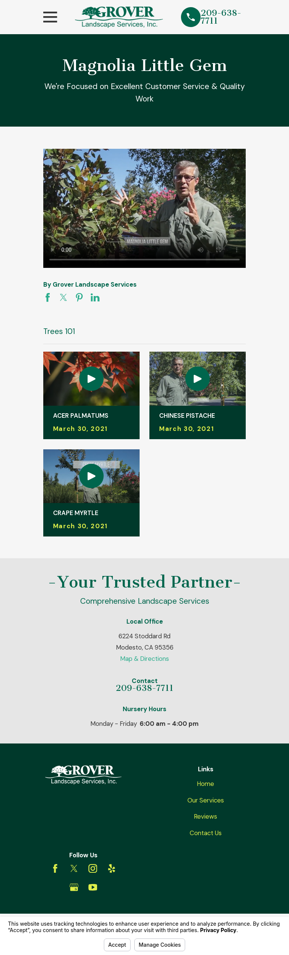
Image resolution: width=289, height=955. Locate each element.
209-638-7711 (221, 17)
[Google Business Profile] (74, 887)
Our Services (205, 800)
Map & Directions (144, 658)
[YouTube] (92, 887)
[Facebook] (55, 868)
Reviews (205, 816)
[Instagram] (92, 868)
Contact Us (206, 833)
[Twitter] (74, 868)
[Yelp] (111, 868)
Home (205, 784)
